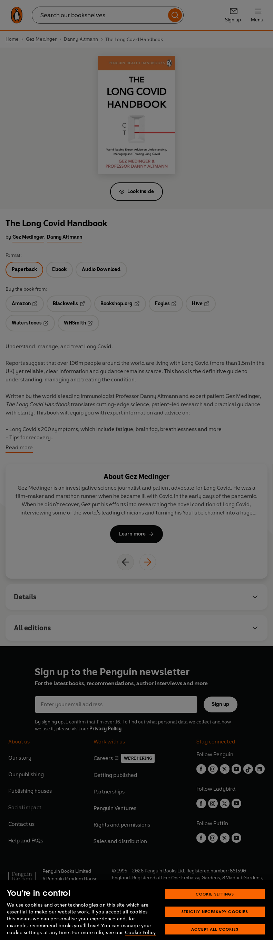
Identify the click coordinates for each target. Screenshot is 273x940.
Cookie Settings (215, 901)
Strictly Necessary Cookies (215, 919)
